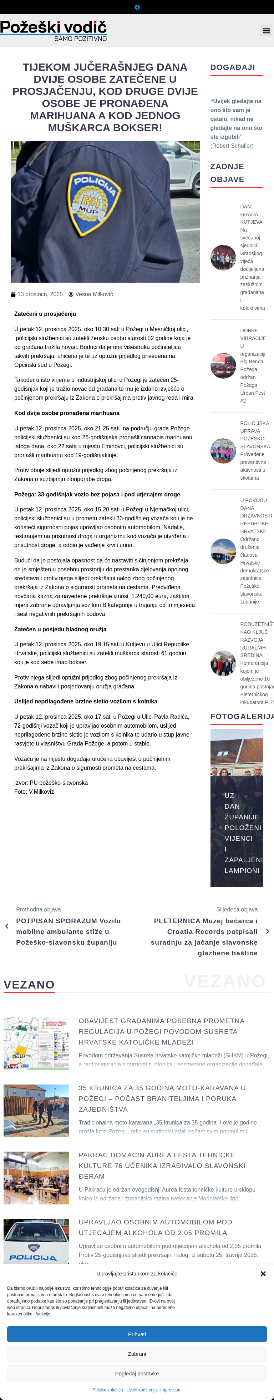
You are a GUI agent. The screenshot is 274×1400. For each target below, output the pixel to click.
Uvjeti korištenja (142, 1390)
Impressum (170, 1390)
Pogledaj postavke (137, 1373)
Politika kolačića (107, 1390)
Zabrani (137, 1354)
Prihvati (137, 1334)
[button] (263, 1273)
